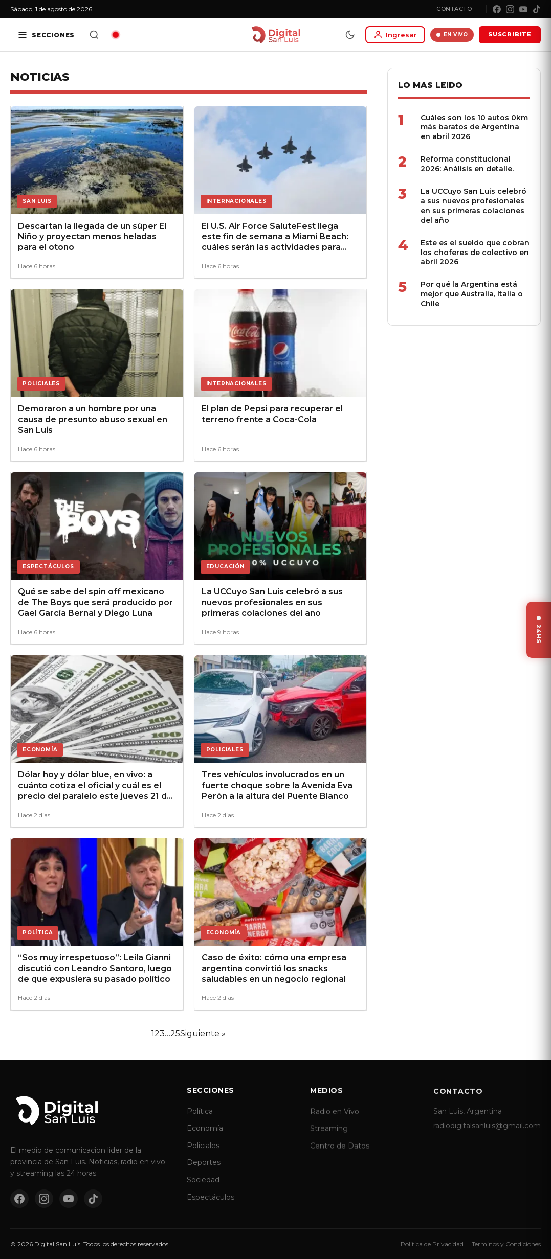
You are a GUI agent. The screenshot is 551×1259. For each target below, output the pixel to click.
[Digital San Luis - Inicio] (275, 34)
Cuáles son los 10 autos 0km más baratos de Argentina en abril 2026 (474, 127)
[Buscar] (94, 35)
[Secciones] (46, 35)
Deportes (204, 1172)
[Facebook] (497, 9)
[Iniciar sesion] (395, 34)
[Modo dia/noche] (350, 35)
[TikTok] (537, 9)
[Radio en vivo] (115, 35)
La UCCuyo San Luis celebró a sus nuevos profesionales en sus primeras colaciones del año (473, 206)
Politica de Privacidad (432, 1244)
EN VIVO (452, 34)
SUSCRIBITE (510, 34)
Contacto (454, 8)
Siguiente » (203, 1033)
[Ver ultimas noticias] (538, 630)
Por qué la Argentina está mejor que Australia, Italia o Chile (472, 294)
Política (200, 1121)
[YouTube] (523, 9)
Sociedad (203, 1189)
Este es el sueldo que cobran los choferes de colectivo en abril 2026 (475, 252)
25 (175, 1033)
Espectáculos (210, 1206)
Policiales (203, 1155)
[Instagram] (510, 9)
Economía (205, 1137)
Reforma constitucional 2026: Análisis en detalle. (467, 163)
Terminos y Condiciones (506, 1244)
